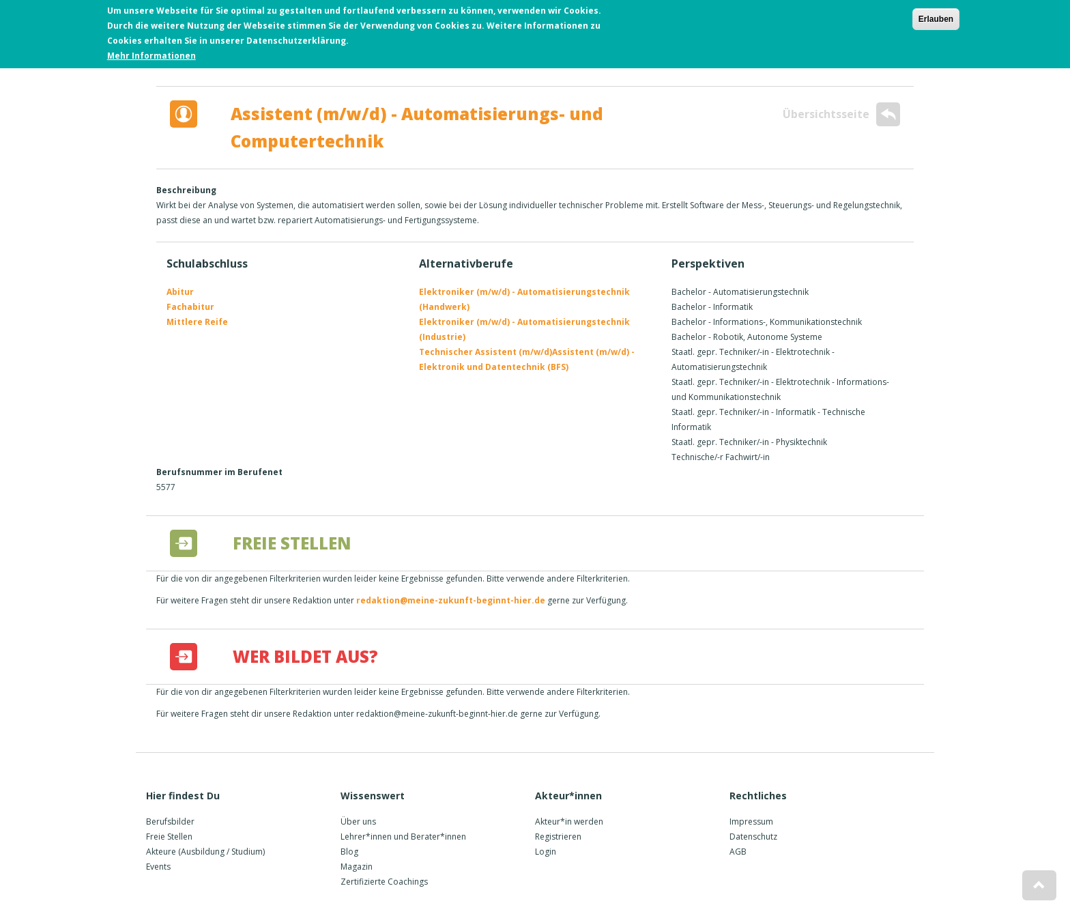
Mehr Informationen (151, 55)
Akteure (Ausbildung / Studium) (205, 851)
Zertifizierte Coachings (384, 881)
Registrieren (558, 836)
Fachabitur (190, 307)
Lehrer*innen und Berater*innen (403, 836)
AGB (738, 851)
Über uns (358, 821)
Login (545, 851)
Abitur (180, 292)
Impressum (751, 821)
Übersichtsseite (841, 114)
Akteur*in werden (569, 821)
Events (158, 866)
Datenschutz (753, 836)
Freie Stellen (169, 836)
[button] (1039, 885)
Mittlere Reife (197, 322)
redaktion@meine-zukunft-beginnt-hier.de (450, 600)
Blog (349, 851)
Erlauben (936, 19)
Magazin (357, 866)
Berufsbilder (170, 821)
